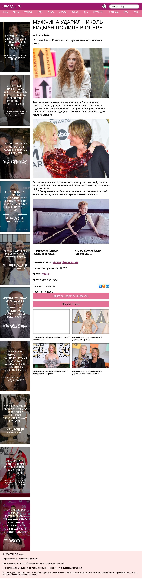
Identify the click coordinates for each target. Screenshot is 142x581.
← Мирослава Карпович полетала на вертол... (45, 252)
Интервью (113, 12)
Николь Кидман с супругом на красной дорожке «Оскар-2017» (87, 338)
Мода (40, 12)
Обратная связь (10, 559)
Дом (86, 12)
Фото (126, 12)
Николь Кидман (70, 262)
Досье (136, 12)
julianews (56, 262)
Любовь (75, 12)
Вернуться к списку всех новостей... (71, 295)
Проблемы (98, 12)
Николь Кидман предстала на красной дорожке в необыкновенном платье (87, 372)
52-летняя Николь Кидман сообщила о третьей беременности (51, 338)
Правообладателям (28, 559)
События (28, 12)
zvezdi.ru (44, 273)
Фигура (62, 12)
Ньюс (5, 12)
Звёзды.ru (12, 6)
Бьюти (51, 12)
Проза (16, 12)
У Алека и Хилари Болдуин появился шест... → (88, 252)
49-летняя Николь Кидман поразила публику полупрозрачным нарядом (50, 372)
